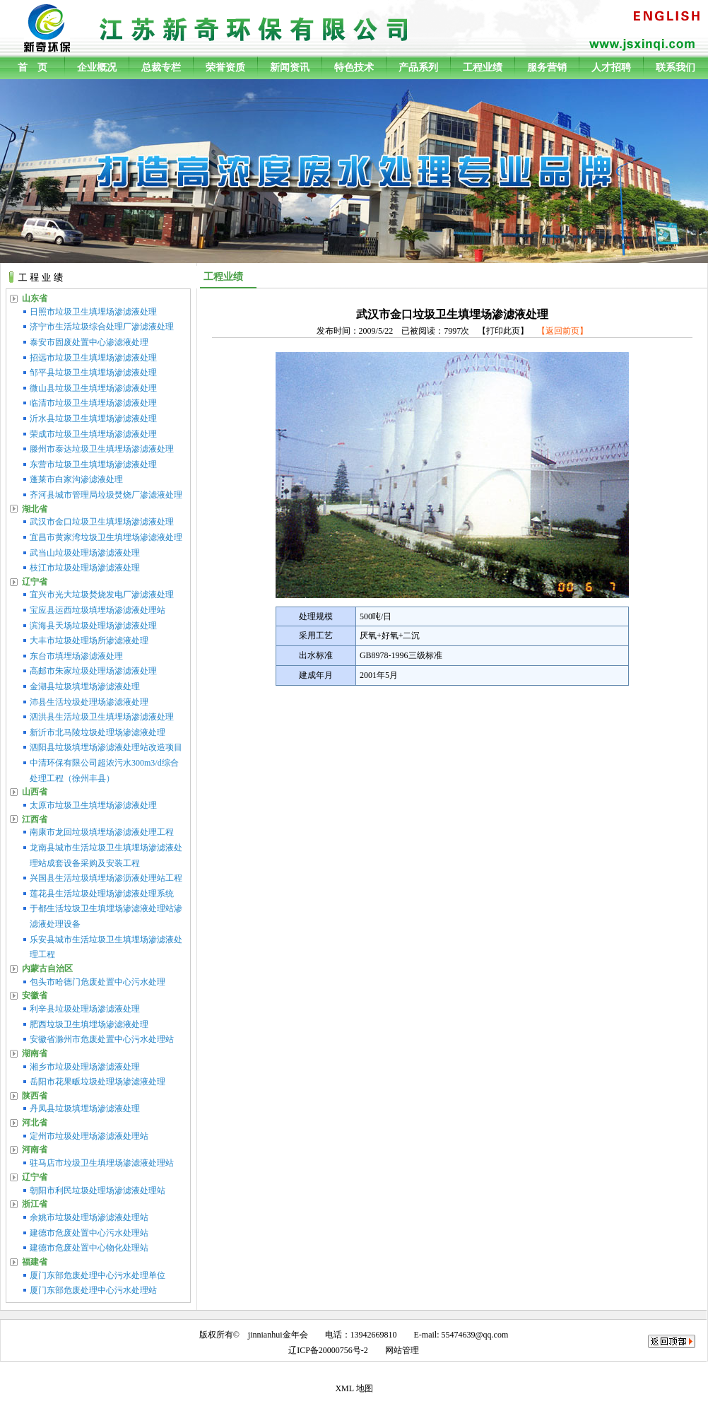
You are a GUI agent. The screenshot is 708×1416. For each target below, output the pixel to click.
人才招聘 (611, 67)
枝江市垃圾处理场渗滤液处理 (85, 568)
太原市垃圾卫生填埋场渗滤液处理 (93, 805)
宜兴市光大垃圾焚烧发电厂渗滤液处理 (102, 594)
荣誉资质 (225, 67)
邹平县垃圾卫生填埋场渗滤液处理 (93, 373)
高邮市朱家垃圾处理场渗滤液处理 (93, 671)
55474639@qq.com (475, 1335)
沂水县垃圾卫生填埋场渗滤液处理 (93, 418)
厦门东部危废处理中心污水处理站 (93, 1290)
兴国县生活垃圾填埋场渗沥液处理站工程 (106, 878)
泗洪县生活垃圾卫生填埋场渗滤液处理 (102, 717)
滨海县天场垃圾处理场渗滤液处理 (93, 626)
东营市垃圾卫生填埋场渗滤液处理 (93, 464)
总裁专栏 (161, 67)
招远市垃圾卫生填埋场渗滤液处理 (93, 358)
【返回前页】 (562, 331)
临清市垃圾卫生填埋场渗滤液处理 (93, 403)
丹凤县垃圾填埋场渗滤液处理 (85, 1108)
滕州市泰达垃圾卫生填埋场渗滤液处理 (102, 449)
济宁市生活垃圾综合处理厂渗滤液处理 (102, 327)
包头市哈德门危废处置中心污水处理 (97, 982)
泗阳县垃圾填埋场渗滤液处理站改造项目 (106, 747)
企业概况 (97, 67)
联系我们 (675, 67)
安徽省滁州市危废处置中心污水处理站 (102, 1039)
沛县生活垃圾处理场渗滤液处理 (89, 702)
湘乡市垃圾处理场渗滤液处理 (85, 1067)
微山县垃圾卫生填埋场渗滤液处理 (93, 388)
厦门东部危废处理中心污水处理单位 (97, 1275)
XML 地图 (353, 1388)
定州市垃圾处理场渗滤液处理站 (89, 1136)
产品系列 (418, 67)
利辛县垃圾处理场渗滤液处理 (85, 1009)
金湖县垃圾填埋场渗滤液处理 (85, 686)
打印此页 (503, 331)
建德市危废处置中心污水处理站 (89, 1233)
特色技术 (354, 67)
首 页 (32, 67)
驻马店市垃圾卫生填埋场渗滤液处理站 (102, 1163)
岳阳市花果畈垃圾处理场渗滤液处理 (97, 1082)
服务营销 (547, 67)
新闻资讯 (289, 67)
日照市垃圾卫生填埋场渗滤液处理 (93, 312)
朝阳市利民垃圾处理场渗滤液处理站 (97, 1190)
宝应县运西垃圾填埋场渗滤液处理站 (97, 610)
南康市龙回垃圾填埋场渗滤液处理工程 (102, 832)
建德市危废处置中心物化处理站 (89, 1248)
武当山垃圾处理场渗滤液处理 (85, 553)
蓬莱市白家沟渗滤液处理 (76, 479)
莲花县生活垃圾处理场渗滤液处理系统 (102, 894)
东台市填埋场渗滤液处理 (76, 656)
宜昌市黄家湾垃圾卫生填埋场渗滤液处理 (106, 537)
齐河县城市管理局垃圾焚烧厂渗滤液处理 (106, 495)
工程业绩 (482, 67)
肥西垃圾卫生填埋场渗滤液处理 (89, 1024)
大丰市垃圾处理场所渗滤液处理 (89, 640)
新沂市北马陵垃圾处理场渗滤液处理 (97, 732)
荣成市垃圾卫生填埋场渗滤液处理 (93, 434)
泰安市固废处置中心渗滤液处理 (89, 342)
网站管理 (402, 1350)
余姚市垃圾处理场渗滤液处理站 (89, 1217)
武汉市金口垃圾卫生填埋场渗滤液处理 (102, 522)
